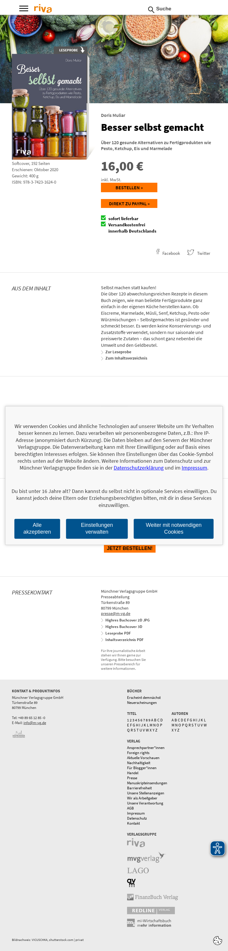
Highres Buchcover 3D (123, 626)
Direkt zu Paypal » (129, 203)
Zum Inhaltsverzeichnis (126, 358)
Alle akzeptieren (37, 528)
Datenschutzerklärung (139, 468)
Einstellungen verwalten (97, 528)
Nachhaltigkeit (138, 762)
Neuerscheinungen (142, 702)
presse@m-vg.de (115, 613)
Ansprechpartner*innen (145, 747)
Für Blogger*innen (141, 767)
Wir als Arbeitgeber (142, 798)
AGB (130, 808)
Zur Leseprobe (118, 351)
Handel (132, 772)
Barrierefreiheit (139, 788)
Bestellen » (129, 187)
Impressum (136, 813)
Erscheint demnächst (144, 697)
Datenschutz (137, 818)
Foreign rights (138, 752)
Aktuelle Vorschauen (143, 757)
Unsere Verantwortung (145, 803)
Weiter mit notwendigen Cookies (174, 528)
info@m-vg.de (34, 722)
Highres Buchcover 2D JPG (127, 620)
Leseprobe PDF (118, 633)
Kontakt (133, 823)
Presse (132, 777)
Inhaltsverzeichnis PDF (124, 639)
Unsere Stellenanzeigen (145, 793)
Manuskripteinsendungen (147, 782)
